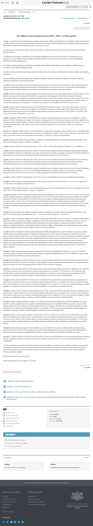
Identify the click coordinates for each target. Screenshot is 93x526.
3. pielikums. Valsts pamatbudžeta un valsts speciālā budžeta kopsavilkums (30, 392)
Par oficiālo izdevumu (8, 499)
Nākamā (86, 457)
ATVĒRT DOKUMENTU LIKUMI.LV (16, 440)
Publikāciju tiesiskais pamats (37, 504)
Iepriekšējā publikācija (69, 18)
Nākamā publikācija (82, 18)
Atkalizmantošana (34, 499)
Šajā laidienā (11, 12)
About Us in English (8, 512)
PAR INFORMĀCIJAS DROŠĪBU (13, 423)
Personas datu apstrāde (9, 502)
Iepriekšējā (8, 457)
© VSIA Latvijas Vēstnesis (11, 492)
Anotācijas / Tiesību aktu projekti (17, 443)
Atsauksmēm (6, 507)
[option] (23, 466)
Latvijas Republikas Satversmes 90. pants (77, 504)
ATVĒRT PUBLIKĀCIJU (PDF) (12, 418)
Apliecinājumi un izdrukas (36, 502)
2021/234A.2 (25, 18)
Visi (34, 12)
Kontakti (5, 496)
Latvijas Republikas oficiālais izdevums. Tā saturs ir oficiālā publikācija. (46, 483)
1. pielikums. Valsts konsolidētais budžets (19, 381)
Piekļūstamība (6, 504)
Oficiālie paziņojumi (35, 492)
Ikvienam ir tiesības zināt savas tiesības (77, 507)
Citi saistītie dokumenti (14, 446)
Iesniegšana (32, 496)
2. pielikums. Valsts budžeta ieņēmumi (18, 386)
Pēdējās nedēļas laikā (24, 12)
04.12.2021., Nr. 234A (17, 16)
